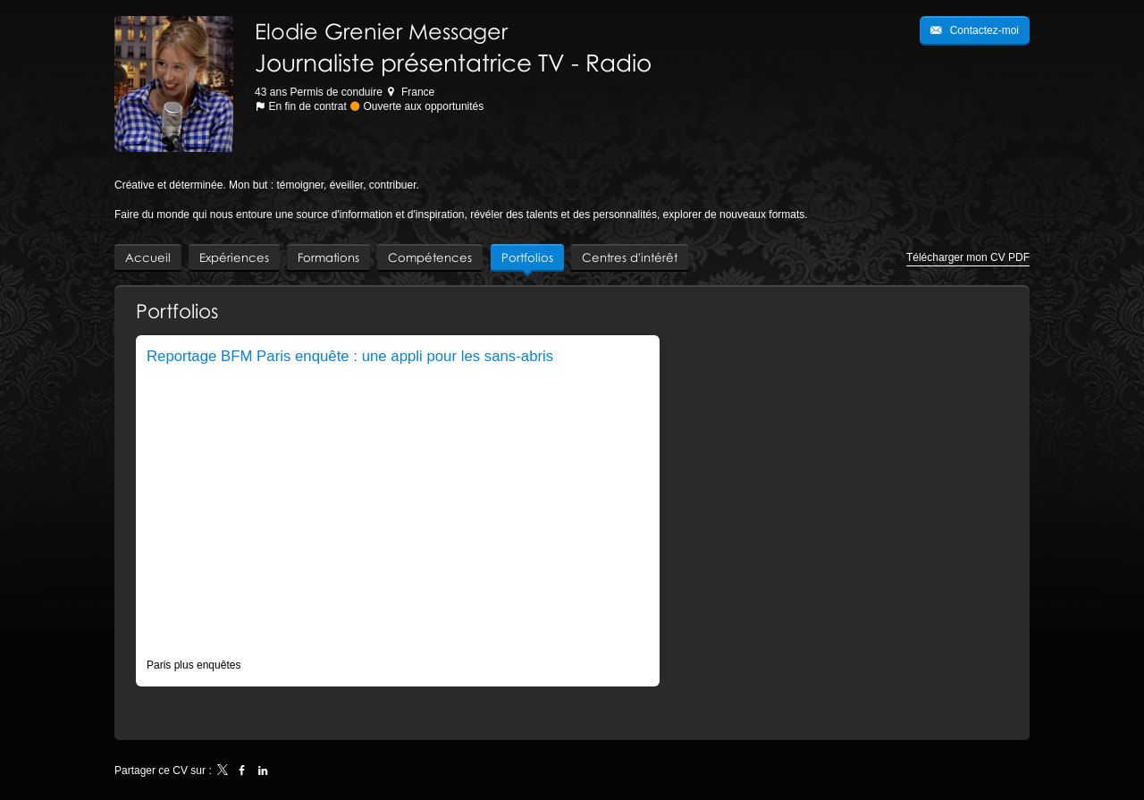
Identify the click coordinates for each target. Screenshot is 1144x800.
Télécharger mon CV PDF (968, 257)
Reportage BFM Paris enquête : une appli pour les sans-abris (350, 356)
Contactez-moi (982, 30)
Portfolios (177, 311)
